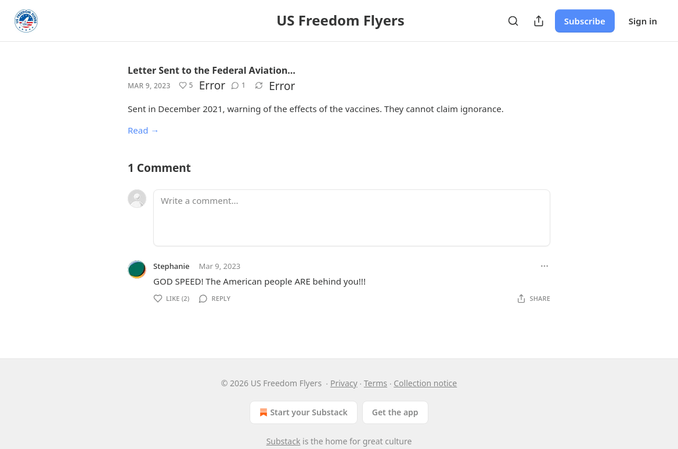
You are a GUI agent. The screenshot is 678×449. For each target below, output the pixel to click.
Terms (375, 383)
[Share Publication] (538, 21)
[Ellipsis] (544, 266)
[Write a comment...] (351, 217)
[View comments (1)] (238, 85)
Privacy (344, 383)
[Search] (513, 21)
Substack (283, 441)
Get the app (395, 412)
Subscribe (584, 21)
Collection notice (425, 383)
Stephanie (171, 266)
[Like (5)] (186, 85)
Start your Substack (302, 412)
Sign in (643, 21)
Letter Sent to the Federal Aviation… (211, 70)
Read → (143, 130)
